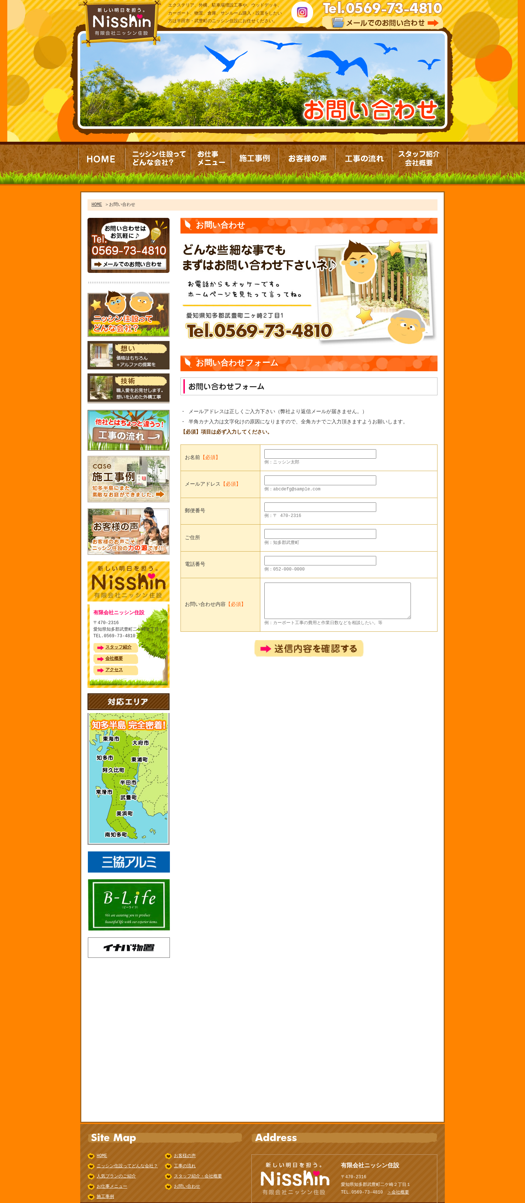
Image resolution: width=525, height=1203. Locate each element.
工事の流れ (185, 1155)
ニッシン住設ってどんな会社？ (127, 1155)
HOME (97, 204)
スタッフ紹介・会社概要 (198, 1165)
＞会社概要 (398, 1181)
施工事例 (105, 1185)
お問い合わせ (187, 1175)
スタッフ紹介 (118, 641)
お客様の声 (185, 1144)
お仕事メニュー (112, 1175)
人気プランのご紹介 (116, 1165)
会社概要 (114, 652)
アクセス (114, 664)
